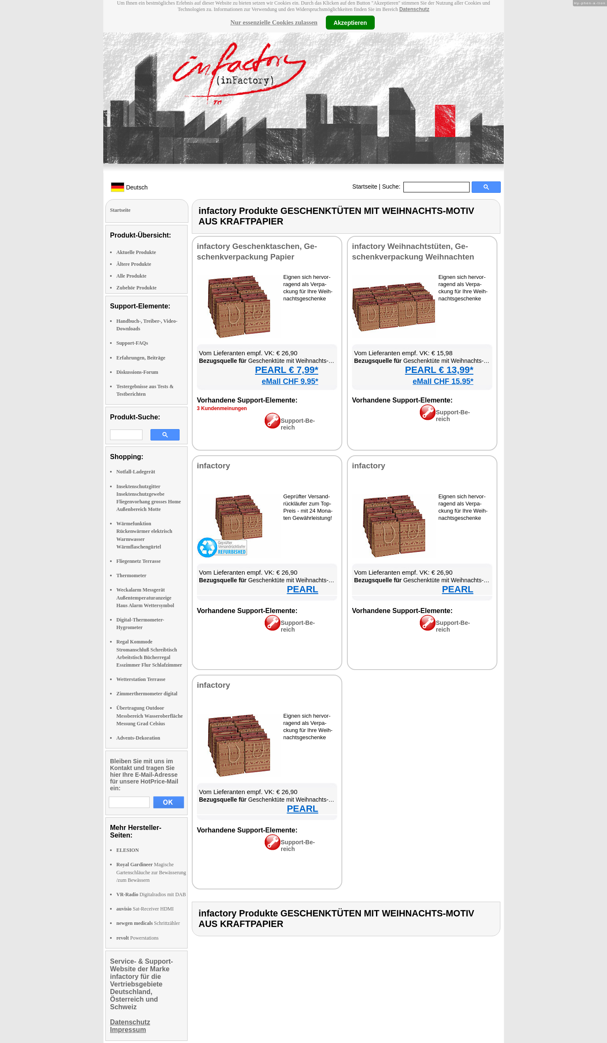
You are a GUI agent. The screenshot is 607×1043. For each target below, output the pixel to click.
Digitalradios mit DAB (151, 894)
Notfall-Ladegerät (135, 472)
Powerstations (137, 938)
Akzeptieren (350, 22)
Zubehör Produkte (136, 288)
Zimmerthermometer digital (146, 694)
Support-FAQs (132, 343)
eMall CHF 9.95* (290, 381)
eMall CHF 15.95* (443, 381)
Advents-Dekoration (138, 738)
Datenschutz (414, 9)
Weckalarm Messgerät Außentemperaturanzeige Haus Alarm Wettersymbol (145, 597)
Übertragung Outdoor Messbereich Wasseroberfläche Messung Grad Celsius (149, 715)
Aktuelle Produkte (136, 252)
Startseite (364, 186)
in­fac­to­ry (213, 465)
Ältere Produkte (133, 264)
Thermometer (131, 575)
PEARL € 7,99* (286, 370)
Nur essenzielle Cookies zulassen (273, 22)
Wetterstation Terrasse (140, 679)
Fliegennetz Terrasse (138, 561)
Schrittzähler (148, 923)
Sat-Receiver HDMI (145, 909)
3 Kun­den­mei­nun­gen (222, 408)
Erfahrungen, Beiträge (140, 358)
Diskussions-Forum (137, 372)
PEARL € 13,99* (439, 370)
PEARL (302, 589)
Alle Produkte (131, 276)
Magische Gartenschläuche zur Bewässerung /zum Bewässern (151, 872)
